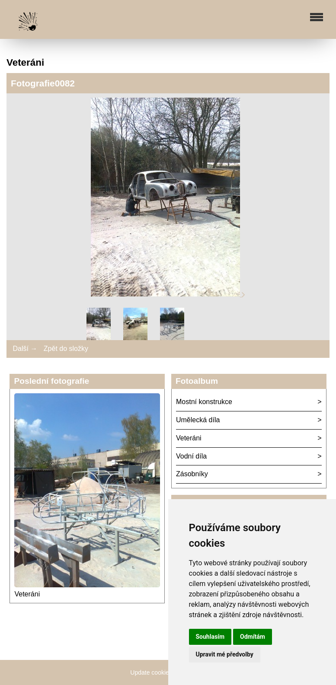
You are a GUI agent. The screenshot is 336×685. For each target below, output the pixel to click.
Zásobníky (192, 474)
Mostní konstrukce (204, 401)
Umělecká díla (198, 420)
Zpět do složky (66, 348)
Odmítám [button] (252, 636)
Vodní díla (191, 456)
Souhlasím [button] (210, 636)
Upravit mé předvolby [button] (224, 654)
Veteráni (27, 594)
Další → (25, 348)
